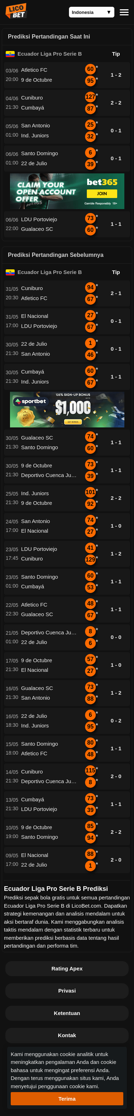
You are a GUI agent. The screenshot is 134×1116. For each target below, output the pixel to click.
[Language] (91, 12)
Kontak (67, 1035)
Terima (66, 1099)
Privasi (67, 991)
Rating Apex (67, 968)
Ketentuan (67, 1013)
